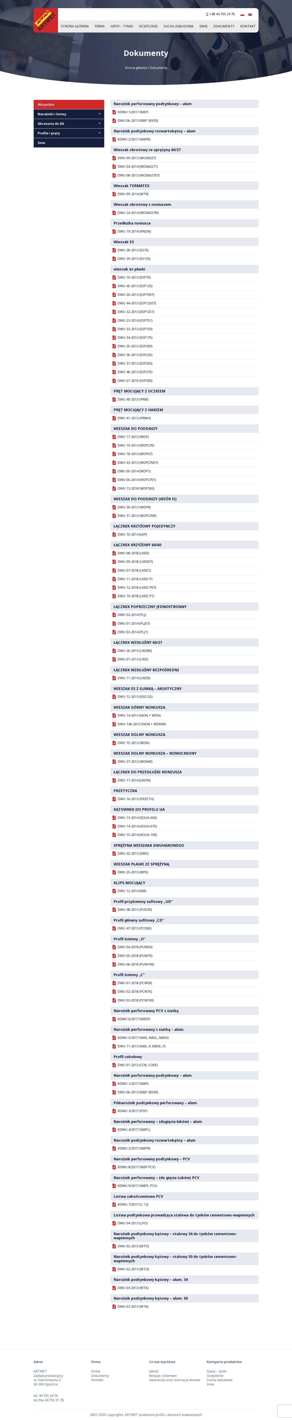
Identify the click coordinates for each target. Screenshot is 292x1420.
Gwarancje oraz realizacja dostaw (174, 1380)
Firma (100, 26)
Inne (203, 26)
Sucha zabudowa (178, 26)
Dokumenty (224, 26)
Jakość (154, 1371)
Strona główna (75, 26)
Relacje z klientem (163, 1375)
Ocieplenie (148, 26)
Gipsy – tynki (122, 26)
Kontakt (248, 26)
